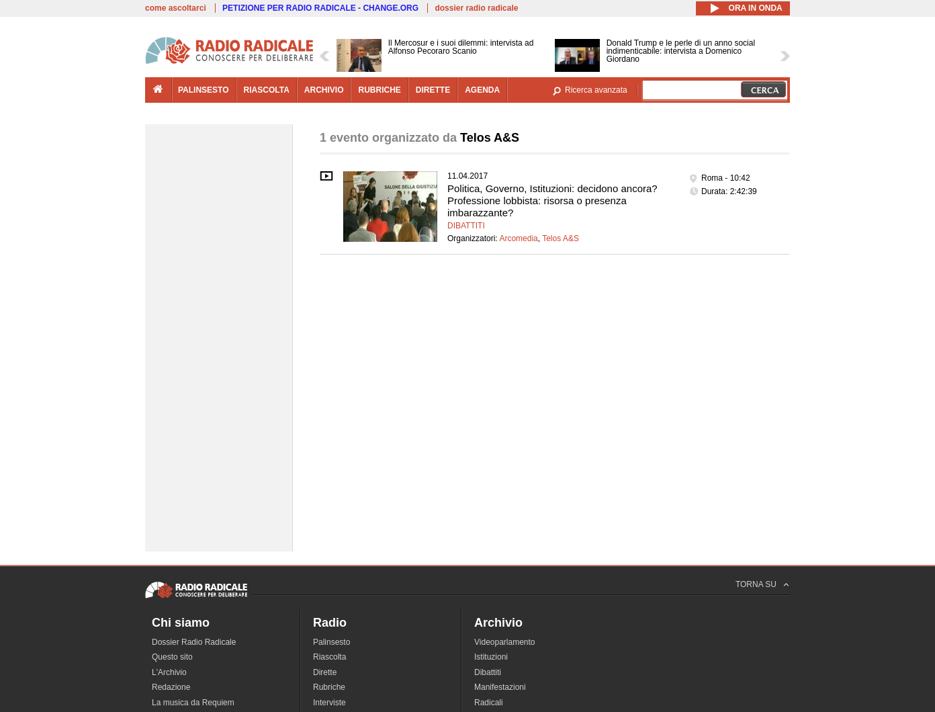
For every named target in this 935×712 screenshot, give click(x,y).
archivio (324, 90)
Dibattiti (466, 225)
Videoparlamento (504, 642)
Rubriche (329, 687)
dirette (433, 90)
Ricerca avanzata (596, 90)
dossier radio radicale (476, 8)
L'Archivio (169, 672)
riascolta (267, 90)
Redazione (171, 687)
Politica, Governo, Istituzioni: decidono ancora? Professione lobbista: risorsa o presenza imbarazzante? (552, 200)
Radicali (488, 702)
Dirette (325, 672)
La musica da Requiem (193, 702)
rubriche (379, 90)
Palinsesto (331, 642)
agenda (482, 90)
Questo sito (172, 657)
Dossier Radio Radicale (194, 642)
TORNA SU (756, 584)
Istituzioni (491, 657)
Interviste (329, 702)
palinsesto (203, 90)
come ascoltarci (175, 8)
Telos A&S (560, 238)
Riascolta (329, 657)
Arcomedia (518, 238)
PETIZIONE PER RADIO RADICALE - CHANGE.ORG (320, 8)
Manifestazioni (500, 687)
